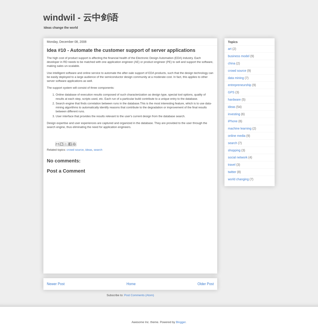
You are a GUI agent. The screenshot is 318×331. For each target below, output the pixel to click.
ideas (88, 149)
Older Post (205, 284)
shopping (234, 150)
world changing (238, 179)
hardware (234, 99)
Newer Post (56, 284)
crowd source (75, 149)
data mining (236, 78)
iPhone (233, 121)
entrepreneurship (239, 85)
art (229, 49)
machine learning (240, 128)
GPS (231, 92)
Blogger (181, 322)
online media (236, 135)
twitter (232, 172)
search (98, 149)
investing (234, 114)
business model (238, 56)
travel (231, 164)
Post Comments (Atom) (139, 295)
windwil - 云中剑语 (80, 17)
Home (131, 284)
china (231, 63)
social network (238, 157)
